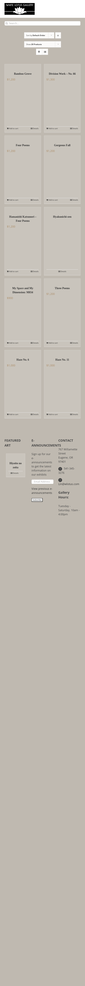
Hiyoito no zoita (15, 465)
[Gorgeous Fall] (62, 138)
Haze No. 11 (62, 359)
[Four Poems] (23, 138)
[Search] (7, 23)
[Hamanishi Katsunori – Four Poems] (23, 209)
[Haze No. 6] (23, 352)
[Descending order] (58, 35)
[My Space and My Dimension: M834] (23, 281)
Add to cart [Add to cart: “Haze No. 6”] (13, 414)
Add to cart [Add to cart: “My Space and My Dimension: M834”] (13, 343)
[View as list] (45, 52)
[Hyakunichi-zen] (62, 209)
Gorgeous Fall (62, 145)
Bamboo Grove (22, 73)
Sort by (35, 35)
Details (36, 128)
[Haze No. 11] (62, 352)
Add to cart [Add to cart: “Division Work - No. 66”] (53, 128)
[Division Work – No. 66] (62, 66)
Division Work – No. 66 (62, 73)
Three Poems (62, 288)
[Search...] (42, 23)
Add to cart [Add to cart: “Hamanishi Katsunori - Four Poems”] (13, 271)
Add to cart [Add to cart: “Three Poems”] (53, 343)
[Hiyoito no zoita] (15, 456)
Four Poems (23, 145)
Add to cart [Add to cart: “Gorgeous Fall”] (53, 200)
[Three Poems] (62, 281)
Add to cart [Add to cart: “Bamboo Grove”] (13, 128)
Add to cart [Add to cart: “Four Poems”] (13, 200)
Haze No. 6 (22, 359)
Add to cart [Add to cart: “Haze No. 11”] (53, 414)
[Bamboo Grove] (23, 66)
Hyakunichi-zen (62, 216)
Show (34, 44)
